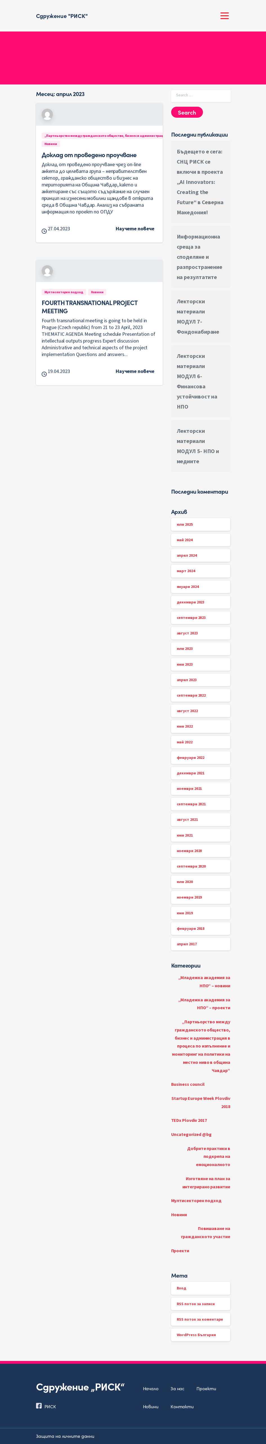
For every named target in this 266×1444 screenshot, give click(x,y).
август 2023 (187, 633)
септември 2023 (191, 617)
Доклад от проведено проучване (89, 154)
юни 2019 (185, 912)
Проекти (180, 1250)
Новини (179, 1214)
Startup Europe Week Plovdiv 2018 (200, 1102)
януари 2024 (188, 586)
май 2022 (185, 742)
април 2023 (187, 679)
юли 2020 (185, 881)
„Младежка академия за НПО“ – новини (204, 981)
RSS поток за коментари (200, 1319)
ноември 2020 (189, 850)
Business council (188, 1084)
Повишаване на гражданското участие (205, 1232)
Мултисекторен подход (196, 1200)
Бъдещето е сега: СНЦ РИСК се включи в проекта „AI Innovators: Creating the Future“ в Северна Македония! (200, 182)
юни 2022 (185, 726)
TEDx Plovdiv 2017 (189, 1120)
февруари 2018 (191, 928)
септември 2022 (191, 695)
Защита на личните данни (65, 1436)
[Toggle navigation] (224, 16)
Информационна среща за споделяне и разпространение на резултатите (200, 256)
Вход (182, 1288)
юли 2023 (185, 648)
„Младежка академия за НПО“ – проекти (204, 1004)
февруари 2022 (191, 757)
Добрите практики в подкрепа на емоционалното (208, 1156)
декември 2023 (191, 602)
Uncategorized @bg (191, 1134)
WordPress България (196, 1334)
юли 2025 (185, 524)
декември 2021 (191, 773)
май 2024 (185, 539)
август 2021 (187, 819)
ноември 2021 (189, 788)
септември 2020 (191, 866)
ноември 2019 (189, 897)
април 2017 (187, 943)
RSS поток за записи (196, 1303)
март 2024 (186, 570)
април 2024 (187, 555)
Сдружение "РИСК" (62, 15)
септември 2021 (191, 803)
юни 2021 (185, 835)
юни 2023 (185, 664)
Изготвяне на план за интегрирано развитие (206, 1182)
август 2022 (187, 710)
